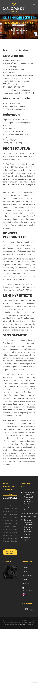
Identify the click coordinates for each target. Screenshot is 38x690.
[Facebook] (22, 609)
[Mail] (31, 609)
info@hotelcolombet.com (29, 513)
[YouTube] (26, 609)
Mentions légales (27, 538)
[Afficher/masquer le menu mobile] (34, 5)
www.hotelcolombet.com (29, 517)
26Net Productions (19, 626)
